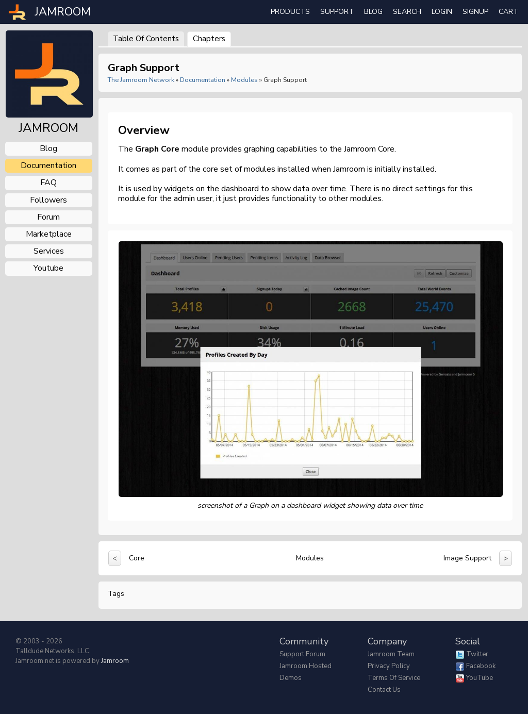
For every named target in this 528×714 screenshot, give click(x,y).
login (442, 11)
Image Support (467, 558)
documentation (48, 165)
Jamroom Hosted (305, 666)
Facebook (481, 666)
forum (48, 217)
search (407, 11)
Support (337, 11)
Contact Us (384, 689)
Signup (475, 11)
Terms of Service (394, 678)
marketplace (49, 234)
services (49, 251)
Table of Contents (146, 39)
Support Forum (302, 654)
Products (290, 11)
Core (136, 558)
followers (48, 200)
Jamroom (115, 661)
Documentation (202, 79)
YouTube (479, 678)
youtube (48, 268)
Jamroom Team (391, 654)
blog (48, 148)
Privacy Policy (389, 666)
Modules (244, 79)
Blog (373, 11)
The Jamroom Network (141, 79)
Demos (290, 678)
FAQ (48, 182)
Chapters (209, 39)
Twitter (477, 654)
